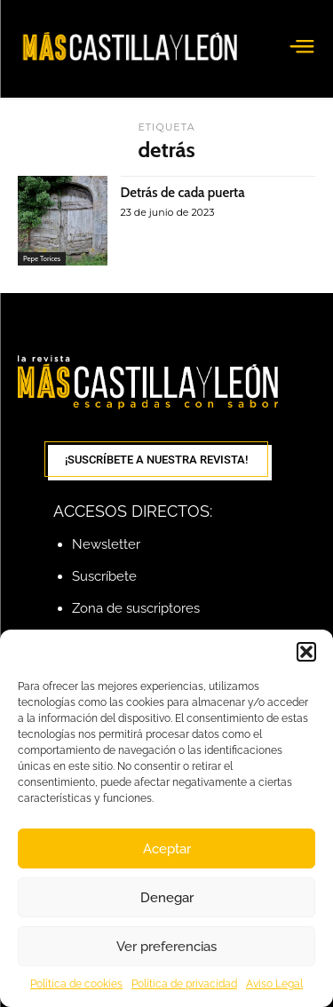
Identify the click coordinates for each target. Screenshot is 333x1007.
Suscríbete (104, 576)
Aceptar (167, 849)
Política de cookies (76, 984)
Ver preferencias (166, 947)
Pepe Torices (41, 258)
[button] (306, 652)
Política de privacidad (184, 984)
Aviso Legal (274, 984)
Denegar (167, 898)
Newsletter (106, 544)
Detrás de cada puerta (183, 193)
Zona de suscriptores (136, 608)
